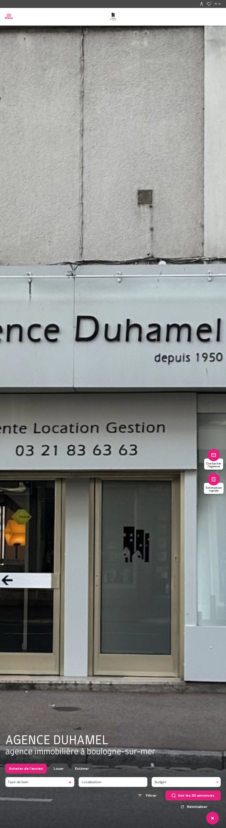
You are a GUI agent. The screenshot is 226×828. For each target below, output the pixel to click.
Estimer (82, 768)
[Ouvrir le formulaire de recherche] (147, 795)
